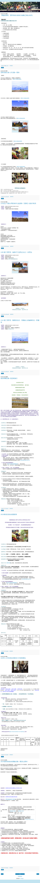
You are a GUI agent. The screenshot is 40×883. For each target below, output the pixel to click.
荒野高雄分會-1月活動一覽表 (10, 72)
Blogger (22, 878)
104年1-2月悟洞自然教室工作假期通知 (13, 658)
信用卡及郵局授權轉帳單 (12, 463)
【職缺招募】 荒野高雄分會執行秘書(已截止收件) (17, 15)
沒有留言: (12, 196)
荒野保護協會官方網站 (10, 799)
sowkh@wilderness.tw (25, 460)
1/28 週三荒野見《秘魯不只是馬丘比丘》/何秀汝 (16, 252)
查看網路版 (20, 876)
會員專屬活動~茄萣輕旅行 (9, 378)
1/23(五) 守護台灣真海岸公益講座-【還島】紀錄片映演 (18, 203)
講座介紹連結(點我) (17, 79)
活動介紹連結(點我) (17, 141)
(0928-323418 (15, 721)
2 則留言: (11, 65)
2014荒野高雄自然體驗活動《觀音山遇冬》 (15, 761)
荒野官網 (8, 562)
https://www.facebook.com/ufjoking (16, 731)
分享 (2, 67)
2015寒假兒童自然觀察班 (9, 514)
